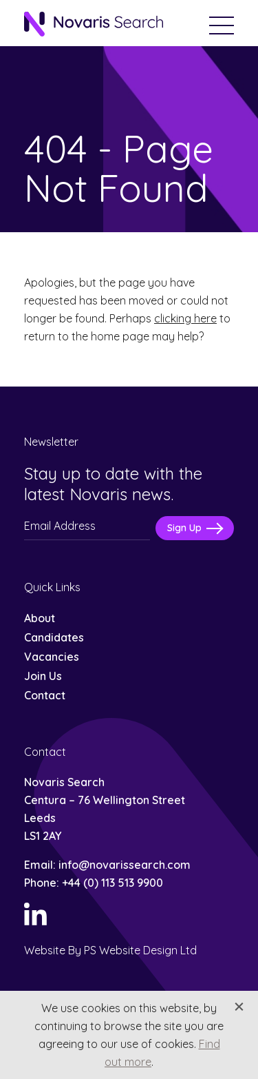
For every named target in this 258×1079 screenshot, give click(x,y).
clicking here (185, 318)
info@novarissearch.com (124, 865)
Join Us (43, 676)
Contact (44, 695)
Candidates (54, 637)
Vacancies (51, 657)
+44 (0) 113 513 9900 (112, 883)
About (39, 618)
